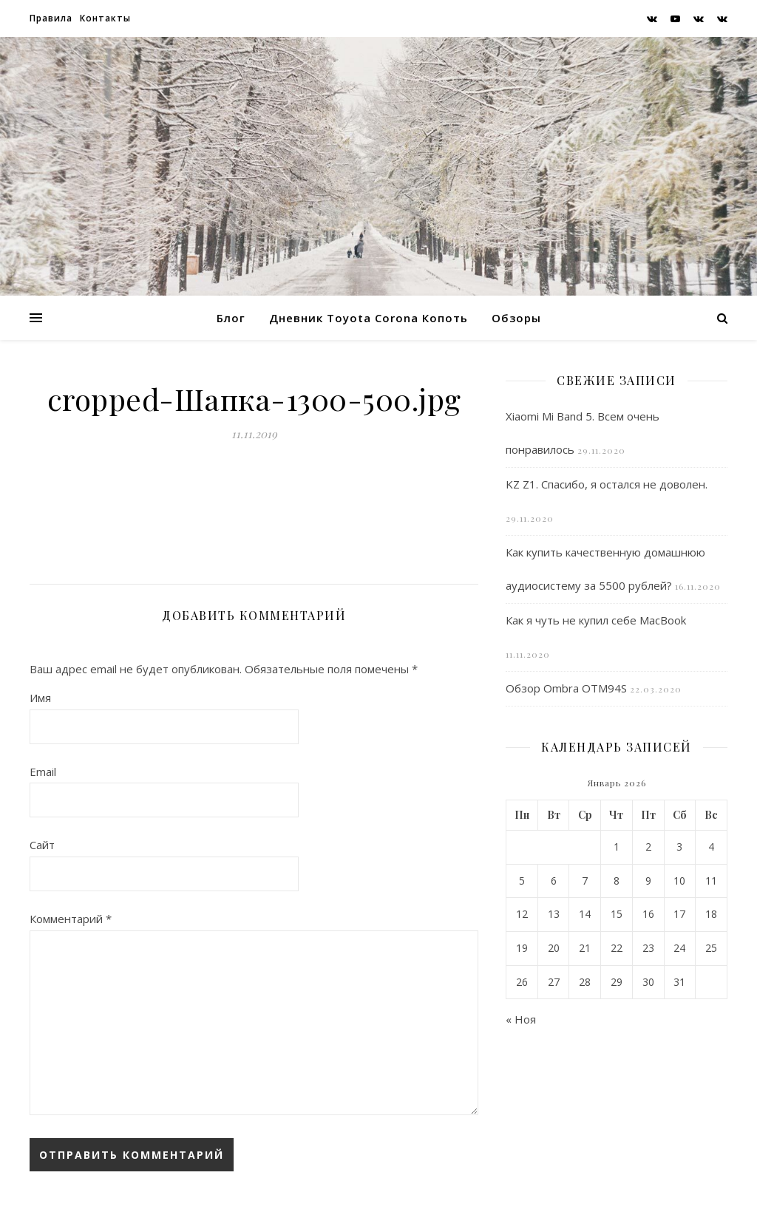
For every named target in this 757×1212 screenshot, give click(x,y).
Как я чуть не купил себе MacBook (596, 620)
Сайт (42, 844)
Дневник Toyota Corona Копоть (368, 317)
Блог (231, 317)
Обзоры (516, 317)
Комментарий (71, 918)
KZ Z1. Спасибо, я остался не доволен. (606, 484)
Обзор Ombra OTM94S (566, 688)
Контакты (105, 18)
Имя (40, 697)
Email (43, 771)
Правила (51, 18)
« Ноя (521, 1019)
